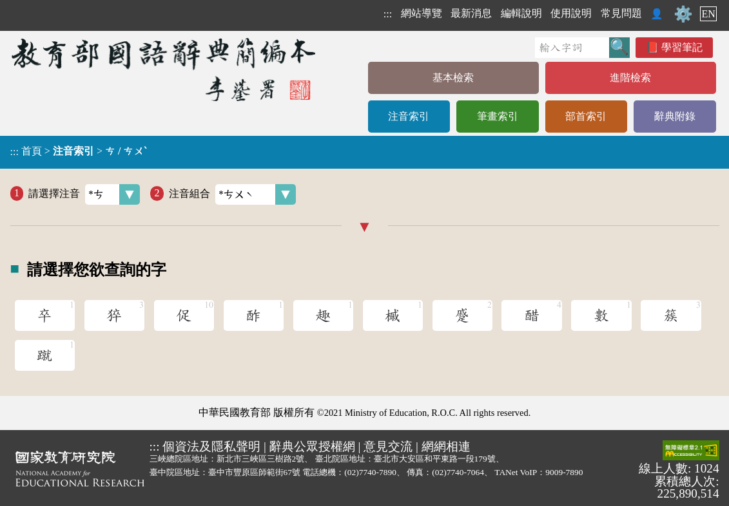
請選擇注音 (84, 194)
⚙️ (683, 14)
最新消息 (471, 13)
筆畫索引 (497, 116)
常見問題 (621, 13)
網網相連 (446, 446)
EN (708, 13)
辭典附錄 (674, 116)
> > (78, 151)
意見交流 (388, 446)
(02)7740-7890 (370, 472)
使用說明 (571, 13)
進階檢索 (630, 77)
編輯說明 (521, 13)
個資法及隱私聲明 (211, 446)
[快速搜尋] (572, 47)
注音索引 (408, 116)
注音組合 (232, 194)
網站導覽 (421, 13)
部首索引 (586, 116)
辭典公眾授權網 (312, 446)
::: (388, 13)
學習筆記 (682, 47)
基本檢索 (453, 77)
